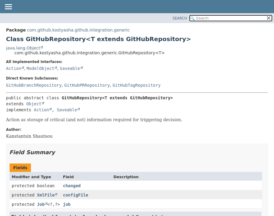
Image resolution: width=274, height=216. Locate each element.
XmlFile (46, 195)
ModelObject (40, 68)
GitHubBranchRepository (34, 85)
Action (13, 68)
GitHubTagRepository (137, 85)
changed (72, 185)
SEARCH (180, 18)
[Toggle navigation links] (8, 7)
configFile (75, 195)
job (67, 204)
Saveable (70, 68)
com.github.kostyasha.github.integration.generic (78, 30)
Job (40, 204)
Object (33, 103)
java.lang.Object (23, 48)
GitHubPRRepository (87, 85)
